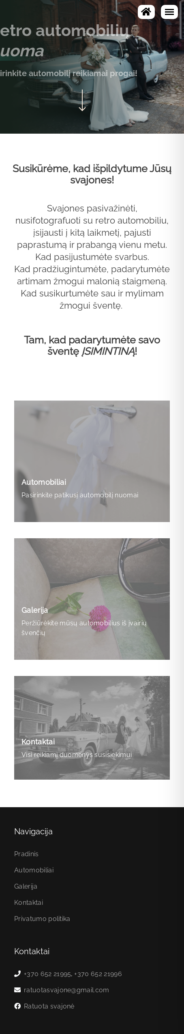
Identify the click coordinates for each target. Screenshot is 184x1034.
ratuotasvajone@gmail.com (66, 990)
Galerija (26, 886)
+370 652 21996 (98, 974)
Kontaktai (28, 902)
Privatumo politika (42, 919)
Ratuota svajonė (49, 1006)
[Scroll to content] (82, 99)
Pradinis (26, 854)
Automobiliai (33, 870)
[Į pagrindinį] (146, 12)
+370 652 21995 (47, 974)
